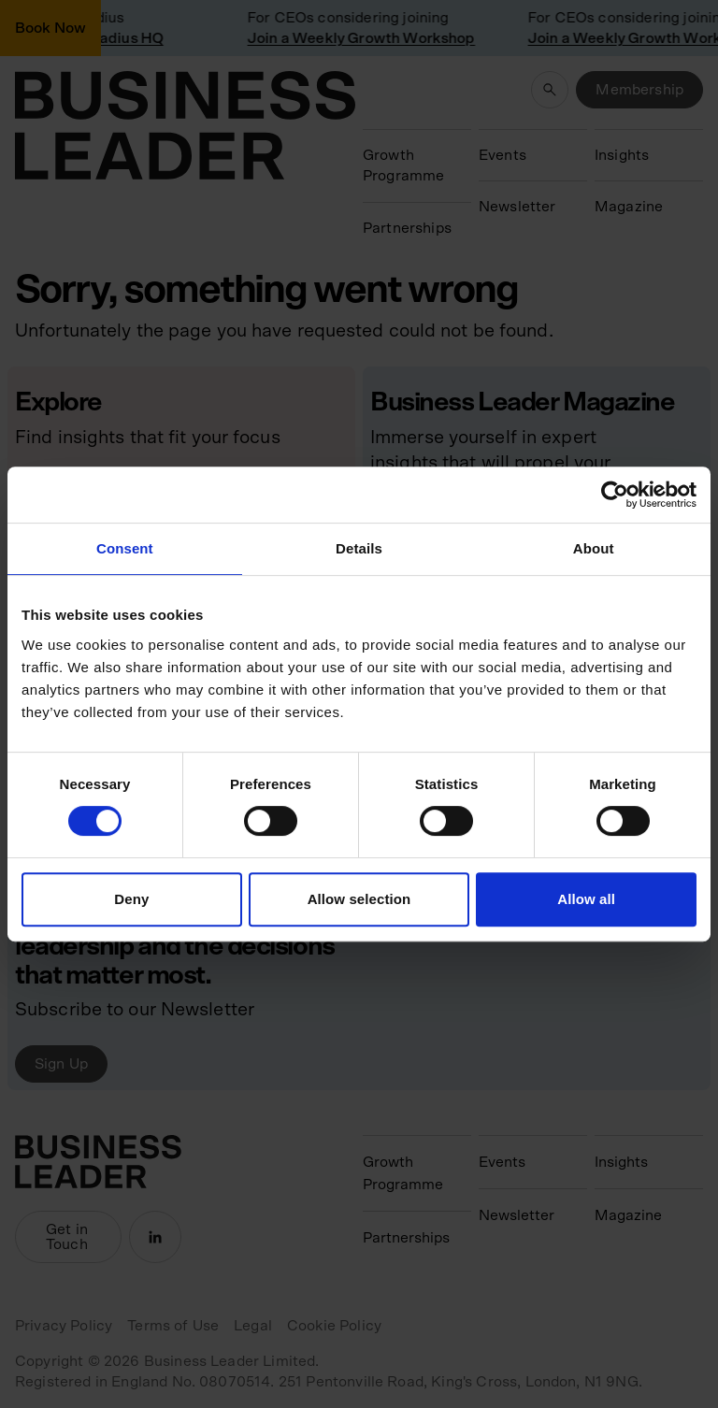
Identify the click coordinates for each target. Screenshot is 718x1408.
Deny (131, 899)
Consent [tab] (124, 548)
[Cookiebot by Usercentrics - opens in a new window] (614, 495)
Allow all (586, 899)
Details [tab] (359, 548)
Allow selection (359, 899)
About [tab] (593, 548)
